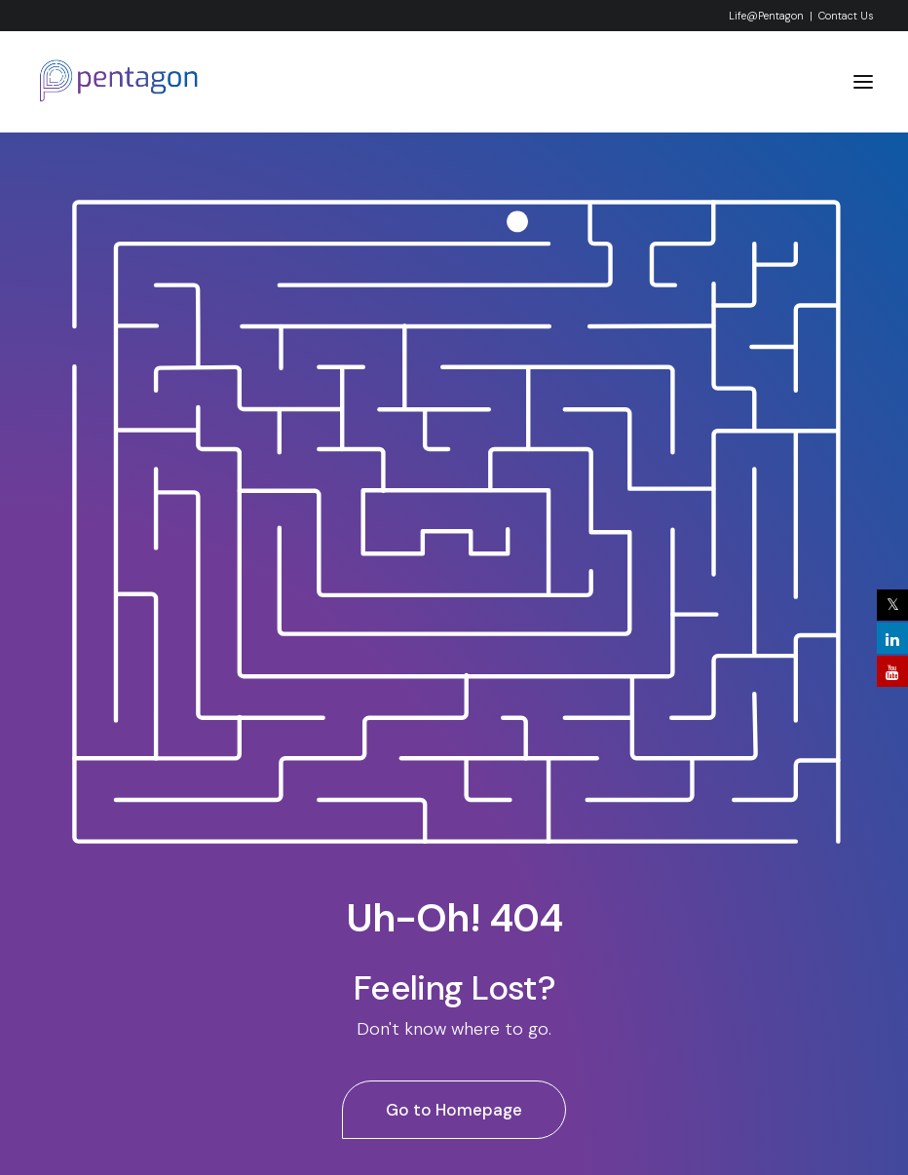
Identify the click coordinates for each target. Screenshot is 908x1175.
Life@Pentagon (766, 15)
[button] (863, 82)
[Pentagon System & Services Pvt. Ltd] (119, 81)
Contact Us (845, 15)
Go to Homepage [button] (454, 1109)
